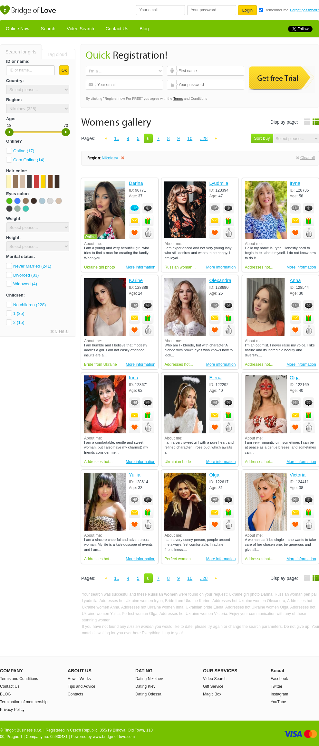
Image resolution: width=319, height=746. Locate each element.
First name (172, 70)
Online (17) (23, 150)
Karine (136, 280)
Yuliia (134, 475)
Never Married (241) (32, 266)
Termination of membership (23, 702)
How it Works (79, 678)
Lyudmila (218, 183)
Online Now (17, 28)
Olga (295, 377)
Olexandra (220, 280)
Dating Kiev (145, 686)
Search (48, 28)
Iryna (295, 183)
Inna (133, 377)
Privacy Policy (12, 709)
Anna (295, 280)
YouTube (278, 702)
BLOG (5, 694)
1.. (116, 138)
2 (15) (18, 322)
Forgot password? (304, 10)
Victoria (297, 475)
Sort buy (262, 138)
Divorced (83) (26, 275)
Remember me (276, 10)
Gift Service (213, 686)
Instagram (279, 694)
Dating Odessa (148, 694)
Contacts (75, 694)
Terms (178, 98)
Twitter (276, 686)
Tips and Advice (81, 686)
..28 (204, 138)
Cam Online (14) (28, 159)
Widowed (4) (25, 283)
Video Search (80, 28)
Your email (91, 84)
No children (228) (29, 304)
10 (189, 138)
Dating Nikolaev (149, 678)
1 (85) (18, 313)
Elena (215, 377)
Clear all (62, 331)
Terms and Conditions (19, 678)
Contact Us (117, 28)
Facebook (279, 678)
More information (140, 267)
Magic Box (212, 694)
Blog (144, 28)
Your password (172, 84)
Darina (136, 183)
